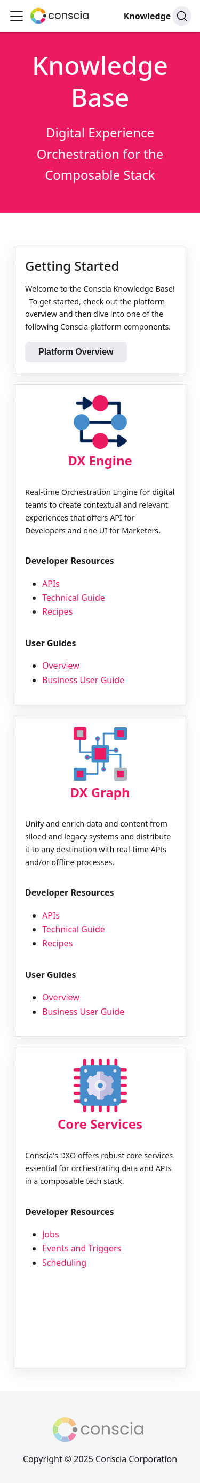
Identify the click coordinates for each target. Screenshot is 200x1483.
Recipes (57, 611)
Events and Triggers (81, 1248)
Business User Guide (83, 680)
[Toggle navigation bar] (17, 16)
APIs (51, 584)
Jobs (50, 1234)
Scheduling (64, 1262)
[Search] (181, 16)
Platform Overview (76, 351)
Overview (60, 665)
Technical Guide (73, 597)
